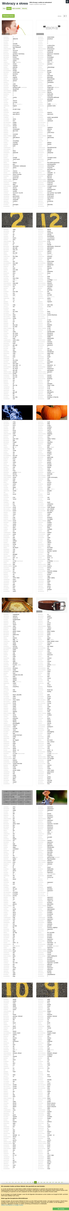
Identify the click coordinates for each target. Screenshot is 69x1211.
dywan (10, 750)
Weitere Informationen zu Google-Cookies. (12, 1205)
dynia (44, 557)
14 (44, 1182)
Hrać (4, 8)
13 (41, 1182)
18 (56, 1182)
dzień (10, 942)
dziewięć (45, 1135)
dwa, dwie (11, 365)
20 (62, 1182)
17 (53, 1182)
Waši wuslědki (16, 8)
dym (9, 557)
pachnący (11, 173)
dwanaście (45, 365)
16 (50, 1182)
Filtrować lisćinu (8, 16)
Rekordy (24, 8)
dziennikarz (46, 942)
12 (38, 1182)
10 (33, 1182)
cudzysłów (45, 173)
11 (35, 1182)
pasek (44, 750)
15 (47, 1182)
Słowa (9, 8)
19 (59, 1182)
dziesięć (10, 1135)
